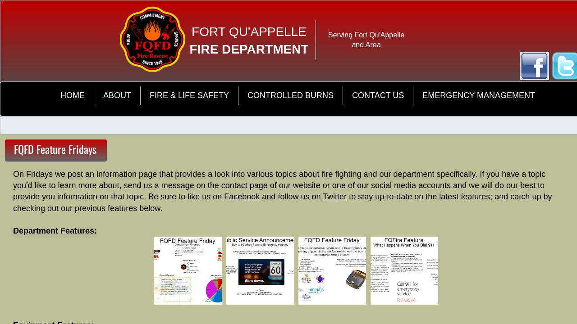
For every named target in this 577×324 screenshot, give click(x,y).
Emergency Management (478, 95)
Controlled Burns (290, 95)
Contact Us (378, 95)
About (117, 95)
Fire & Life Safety (189, 95)
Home (72, 95)
